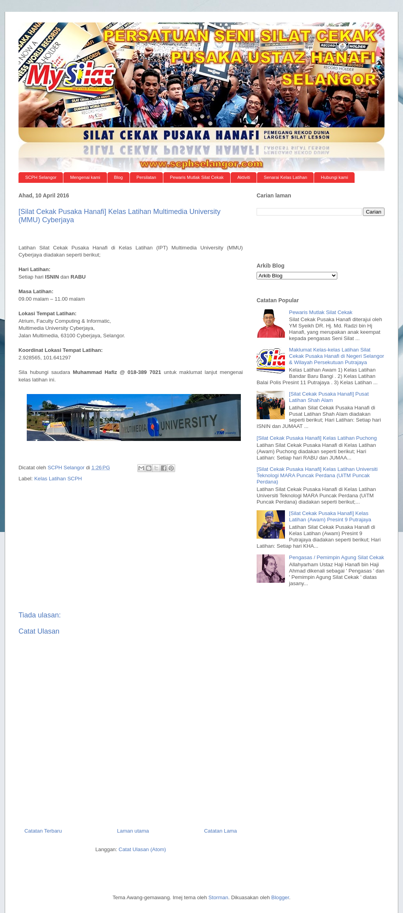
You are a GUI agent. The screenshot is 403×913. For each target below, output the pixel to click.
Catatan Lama (220, 831)
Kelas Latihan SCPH (58, 479)
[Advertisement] (131, 235)
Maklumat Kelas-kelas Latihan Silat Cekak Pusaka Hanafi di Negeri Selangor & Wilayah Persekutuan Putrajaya (336, 356)
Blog (118, 177)
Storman (218, 897)
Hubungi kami (334, 177)
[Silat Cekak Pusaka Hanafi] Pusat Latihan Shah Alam (329, 397)
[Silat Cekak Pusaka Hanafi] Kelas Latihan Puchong (317, 438)
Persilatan (146, 177)
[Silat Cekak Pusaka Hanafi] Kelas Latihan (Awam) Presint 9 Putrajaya (330, 516)
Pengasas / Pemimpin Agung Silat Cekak (336, 557)
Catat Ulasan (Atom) (142, 849)
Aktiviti (243, 177)
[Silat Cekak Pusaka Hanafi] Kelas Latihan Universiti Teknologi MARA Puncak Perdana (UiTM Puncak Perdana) (317, 475)
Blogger (280, 897)
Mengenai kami (85, 177)
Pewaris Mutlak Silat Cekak (197, 177)
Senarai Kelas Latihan (285, 177)
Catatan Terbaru (43, 831)
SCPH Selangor (41, 177)
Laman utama (133, 831)
